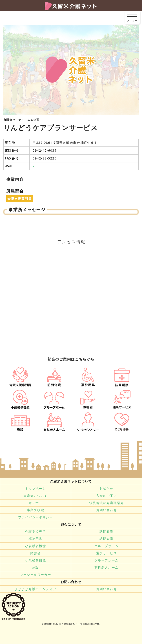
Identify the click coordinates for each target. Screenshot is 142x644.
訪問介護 (106, 538)
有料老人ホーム (106, 567)
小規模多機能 (35, 546)
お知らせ (106, 488)
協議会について (35, 495)
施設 (35, 567)
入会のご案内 (106, 495)
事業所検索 (35, 510)
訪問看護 (106, 531)
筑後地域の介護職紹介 (106, 502)
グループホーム (106, 546)
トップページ (35, 488)
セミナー (35, 502)
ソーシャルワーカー (35, 574)
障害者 (35, 553)
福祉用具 (35, 538)
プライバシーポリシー (35, 517)
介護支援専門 (35, 531)
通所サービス (106, 553)
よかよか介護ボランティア (35, 589)
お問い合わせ (106, 510)
